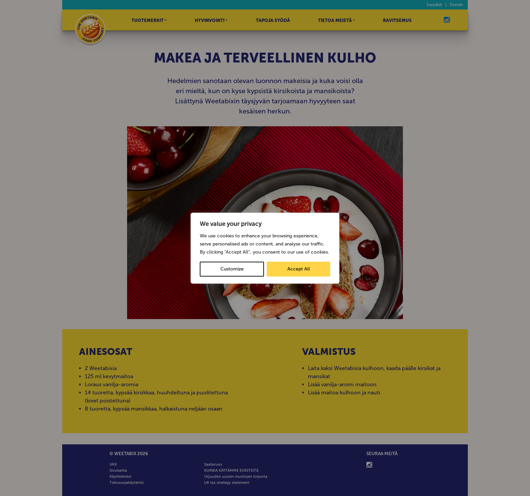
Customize (232, 269)
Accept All (298, 269)
